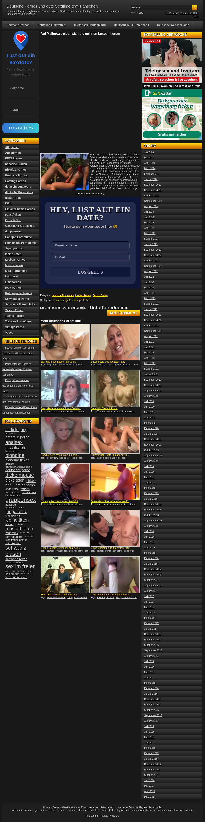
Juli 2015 (149, 726)
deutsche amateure (56, 598)
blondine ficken (104, 365)
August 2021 (151, 336)
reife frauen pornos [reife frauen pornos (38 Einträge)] (16, 539)
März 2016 (150, 683)
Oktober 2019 (151, 450)
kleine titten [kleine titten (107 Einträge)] (17, 520)
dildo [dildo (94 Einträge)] (31, 480)
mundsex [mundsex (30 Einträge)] (24, 532)
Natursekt (11, 276)
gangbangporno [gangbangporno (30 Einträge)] (12, 495)
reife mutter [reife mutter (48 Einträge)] (13, 543)
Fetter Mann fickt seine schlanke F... (110, 501)
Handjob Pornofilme (18, 237)
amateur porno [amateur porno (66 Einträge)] (17, 437)
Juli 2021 (149, 341)
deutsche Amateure (18, 186)
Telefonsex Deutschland (90, 25)
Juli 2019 (149, 466)
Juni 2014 (149, 780)
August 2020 (151, 396)
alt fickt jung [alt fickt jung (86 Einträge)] (16, 429)
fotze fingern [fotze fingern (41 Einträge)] (12, 492)
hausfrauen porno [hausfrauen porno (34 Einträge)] (14, 507)
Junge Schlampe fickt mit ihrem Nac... (111, 548)
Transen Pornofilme (18, 321)
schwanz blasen (129, 598)
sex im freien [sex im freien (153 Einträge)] (20, 566)
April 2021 (149, 358)
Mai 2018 (149, 542)
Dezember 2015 (152, 699)
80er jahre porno (105, 411)
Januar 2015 (151, 758)
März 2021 (150, 363)
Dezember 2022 (152, 249)
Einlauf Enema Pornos (20, 209)
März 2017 (150, 618)
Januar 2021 (151, 374)
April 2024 (149, 163)
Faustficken (13, 214)
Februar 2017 (151, 623)
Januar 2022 (151, 309)
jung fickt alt (102, 458)
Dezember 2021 (152, 314)
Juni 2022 (149, 282)
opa (123, 458)
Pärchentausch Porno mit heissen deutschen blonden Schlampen (17, 369)
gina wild (118, 411)
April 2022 (149, 293)
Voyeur (9, 332)
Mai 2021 (149, 352)
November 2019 (152, 444)
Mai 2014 (149, 785)
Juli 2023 (149, 211)
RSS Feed (172, 13)
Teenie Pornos (14, 315)
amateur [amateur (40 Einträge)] (10, 433)
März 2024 (150, 168)
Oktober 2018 (151, 515)
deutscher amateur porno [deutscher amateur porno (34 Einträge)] (18, 466)
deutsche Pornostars (63, 295)
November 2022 (152, 255)
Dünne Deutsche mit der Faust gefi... (60, 548)
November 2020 (152, 385)
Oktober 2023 (151, 195)
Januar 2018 (151, 563)
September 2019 (153, 455)
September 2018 (153, 520)
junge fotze (115, 458)
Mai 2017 (149, 607)
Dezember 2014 (152, 764)
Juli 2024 (149, 152)
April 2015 (149, 742)
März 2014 (150, 796)
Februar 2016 (151, 688)
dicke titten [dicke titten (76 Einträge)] (14, 480)
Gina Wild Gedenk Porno (104, 408)
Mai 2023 (149, 222)
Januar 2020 (151, 433)
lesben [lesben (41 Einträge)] (9, 524)
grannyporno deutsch (77, 598)
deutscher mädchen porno (109, 551)
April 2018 (149, 547)
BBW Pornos (13, 158)
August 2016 (151, 656)
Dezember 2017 (152, 569)
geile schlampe (74, 300)
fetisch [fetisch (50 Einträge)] (25, 489)
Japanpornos (14, 248)
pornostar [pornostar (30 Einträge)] (29, 536)
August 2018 (151, 526)
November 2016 (152, 639)
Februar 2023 (151, 238)
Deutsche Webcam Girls (173, 25)
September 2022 (153, 266)
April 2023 (149, 228)
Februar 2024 (151, 174)
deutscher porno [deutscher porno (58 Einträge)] (17, 470)
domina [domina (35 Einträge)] (9, 484)
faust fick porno (76, 551)
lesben (86, 300)
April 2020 (149, 417)
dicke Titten (13, 197)
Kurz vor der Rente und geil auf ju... (110, 455)
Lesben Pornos (83, 295)
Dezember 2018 (152, 504)
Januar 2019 (151, 498)
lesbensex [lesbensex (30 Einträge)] (20, 524)
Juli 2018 (149, 531)
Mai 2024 (149, 157)
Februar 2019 (151, 493)
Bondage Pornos (16, 175)
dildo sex (62, 458)
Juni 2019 (149, 471)
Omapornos (13, 282)
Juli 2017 (149, 596)
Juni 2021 (149, 347)
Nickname (16, 88)
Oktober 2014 (151, 775)
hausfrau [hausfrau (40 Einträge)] (10, 504)
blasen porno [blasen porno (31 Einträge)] (11, 451)
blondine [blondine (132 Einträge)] (14, 455)
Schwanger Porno (17, 298)
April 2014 (149, 791)
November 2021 (152, 320)
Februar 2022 (151, 303)
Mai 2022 (149, 287)
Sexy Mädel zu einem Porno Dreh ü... (61, 408)
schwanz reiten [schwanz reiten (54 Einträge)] (16, 559)
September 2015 (153, 715)
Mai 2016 (149, 672)
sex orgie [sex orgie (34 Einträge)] (10, 571)
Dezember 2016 (152, 634)
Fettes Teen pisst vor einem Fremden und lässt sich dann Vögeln (18, 353)
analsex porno (53, 504)
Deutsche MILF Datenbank (131, 25)
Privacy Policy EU (109, 815)
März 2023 (150, 233)
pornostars (129, 411)
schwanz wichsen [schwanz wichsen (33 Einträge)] (14, 562)
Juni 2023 (149, 217)
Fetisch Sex (13, 220)
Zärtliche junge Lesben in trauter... (59, 362)
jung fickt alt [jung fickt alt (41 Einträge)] (12, 515)
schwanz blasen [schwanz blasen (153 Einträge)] (15, 551)
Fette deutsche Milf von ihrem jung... (60, 595)
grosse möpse (75, 458)
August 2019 (151, 461)
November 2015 (152, 704)
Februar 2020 (151, 428)
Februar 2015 (151, 753)
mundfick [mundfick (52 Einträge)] (11, 533)
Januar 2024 (151, 179)
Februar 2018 (151, 558)
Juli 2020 (149, 401)
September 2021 (153, 331)
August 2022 (151, 271)
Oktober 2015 (151, 710)
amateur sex (53, 411)
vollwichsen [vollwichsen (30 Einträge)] (26, 573)
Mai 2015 (149, 737)
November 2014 (152, 769)
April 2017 (149, 612)
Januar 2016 (151, 693)
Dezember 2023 (152, 184)
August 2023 (151, 206)
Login (141, 13)
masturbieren (131, 365)
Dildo (8, 203)
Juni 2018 (149, 536)
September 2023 (153, 201)
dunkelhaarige (67, 411)
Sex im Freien (100, 295)
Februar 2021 (151, 368)
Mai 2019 (149, 477)
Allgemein (12, 147)
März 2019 (150, 488)
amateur (101, 504)
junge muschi (53, 365)
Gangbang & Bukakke (19, 225)
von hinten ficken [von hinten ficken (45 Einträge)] (16, 577)
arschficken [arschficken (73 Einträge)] (15, 447)
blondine (60, 300)
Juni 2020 (149, 406)
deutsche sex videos (72, 504)
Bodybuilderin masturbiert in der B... (60, 455)
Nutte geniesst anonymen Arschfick (59, 501)
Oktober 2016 (151, 645)
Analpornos (13, 152)
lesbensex (66, 365)
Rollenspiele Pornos (18, 293)
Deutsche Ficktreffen (51, 25)
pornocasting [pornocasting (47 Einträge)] (14, 536)
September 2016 (153, 650)
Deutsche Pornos (17, 25)
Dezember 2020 (152, 379)
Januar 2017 (151, 628)
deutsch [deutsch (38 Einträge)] (9, 463)
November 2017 (152, 574)
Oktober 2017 (151, 580)
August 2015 (151, 721)
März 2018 (150, 553)
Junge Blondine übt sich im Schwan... (111, 595)
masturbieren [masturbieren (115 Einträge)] (19, 528)
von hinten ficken (127, 504)
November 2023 (152, 190)
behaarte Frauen (16, 164)
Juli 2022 (149, 276)
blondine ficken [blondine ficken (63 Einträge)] (17, 460)
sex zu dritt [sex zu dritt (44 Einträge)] (12, 574)
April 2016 (149, 677)
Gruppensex (13, 231)
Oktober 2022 (151, 260)
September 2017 (153, 585)
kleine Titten (13, 254)
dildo (118, 598)
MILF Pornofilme (16, 270)
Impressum (92, 815)
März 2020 (150, 423)
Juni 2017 (149, 601)
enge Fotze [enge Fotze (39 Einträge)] (12, 488)
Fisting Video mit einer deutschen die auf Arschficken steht (18, 386)
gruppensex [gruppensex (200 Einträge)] (20, 499)
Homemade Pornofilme (20, 242)
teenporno (80, 411)
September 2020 (153, 390)
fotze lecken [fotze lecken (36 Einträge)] (29, 492)
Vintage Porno (14, 327)
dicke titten (52, 458)
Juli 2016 (149, 661)
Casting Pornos (15, 181)
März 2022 (150, 298)
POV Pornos (13, 287)
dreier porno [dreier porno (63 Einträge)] (25, 485)
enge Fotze (118, 365)
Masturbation (14, 265)
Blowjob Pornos (16, 169)
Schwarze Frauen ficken (21, 304)
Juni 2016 (149, 666)
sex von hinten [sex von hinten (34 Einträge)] (24, 571)
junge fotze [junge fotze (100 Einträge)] (16, 511)
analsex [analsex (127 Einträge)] (14, 442)
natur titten (77, 365)
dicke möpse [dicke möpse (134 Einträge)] (19, 475)
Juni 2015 (149, 731)
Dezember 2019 (152, 439)
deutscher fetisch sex (57, 551)
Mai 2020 (149, 412)
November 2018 (152, 509)
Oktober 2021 (151, 325)
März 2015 (150, 748)
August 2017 (151, 591)
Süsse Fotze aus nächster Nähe (108, 362)
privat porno (112, 504)
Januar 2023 (151, 244)
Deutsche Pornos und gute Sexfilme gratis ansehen (52, 6)
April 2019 (149, 482)
